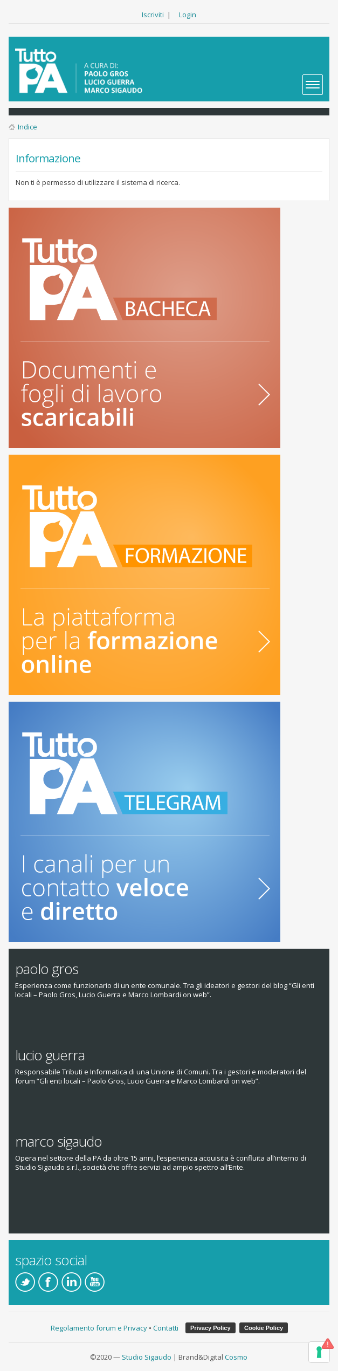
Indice (27, 127)
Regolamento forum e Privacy (99, 1328)
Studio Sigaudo (146, 1357)
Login (187, 14)
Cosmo (236, 1357)
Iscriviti (153, 14)
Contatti (165, 1328)
